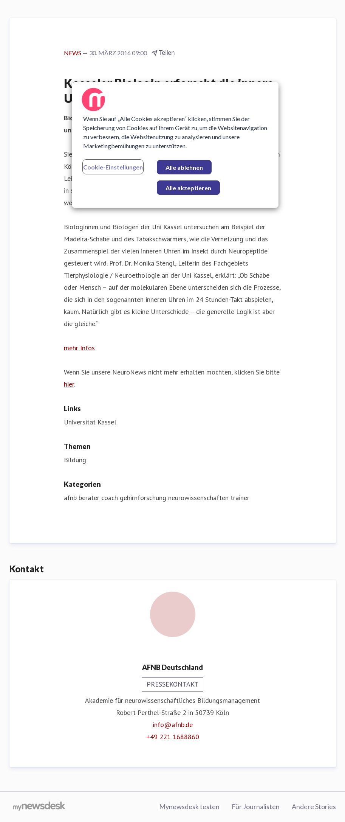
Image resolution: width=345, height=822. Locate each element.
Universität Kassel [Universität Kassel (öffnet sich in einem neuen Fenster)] (90, 422)
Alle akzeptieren (188, 187)
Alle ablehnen (184, 167)
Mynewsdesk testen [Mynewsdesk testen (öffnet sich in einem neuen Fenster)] (189, 806)
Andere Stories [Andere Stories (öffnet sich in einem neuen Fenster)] (314, 806)
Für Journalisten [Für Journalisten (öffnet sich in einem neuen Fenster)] (256, 806)
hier (69, 384)
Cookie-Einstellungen (113, 167)
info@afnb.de (173, 724)
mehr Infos (79, 347)
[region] (175, 145)
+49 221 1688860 (172, 736)
